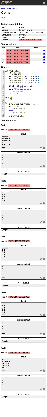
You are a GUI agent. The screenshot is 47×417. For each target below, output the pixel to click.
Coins (21, 27)
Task (3, 18)
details (44, 50)
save (44, 156)
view (41, 156)
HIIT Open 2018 (9, 8)
